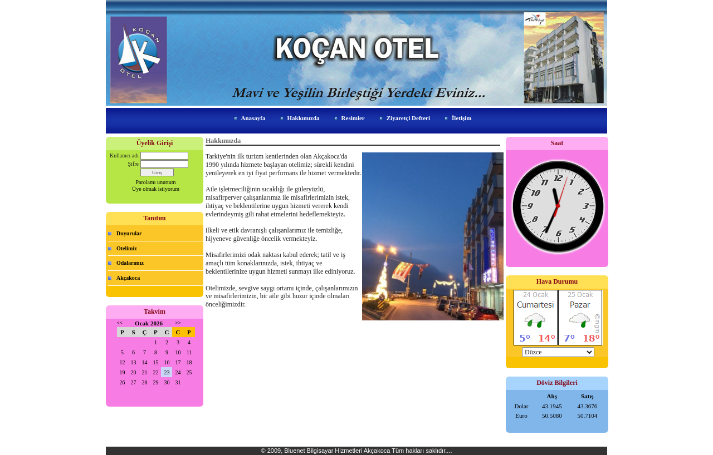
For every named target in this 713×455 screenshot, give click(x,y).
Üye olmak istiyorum (155, 189)
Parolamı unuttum (156, 182)
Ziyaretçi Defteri (408, 118)
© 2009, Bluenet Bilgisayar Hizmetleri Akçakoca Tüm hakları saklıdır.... (356, 450)
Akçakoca (128, 278)
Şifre (133, 164)
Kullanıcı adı (124, 155)
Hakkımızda (303, 118)
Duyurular (129, 233)
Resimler (353, 118)
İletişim (461, 118)
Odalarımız (130, 263)
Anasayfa (253, 118)
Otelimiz (126, 248)
